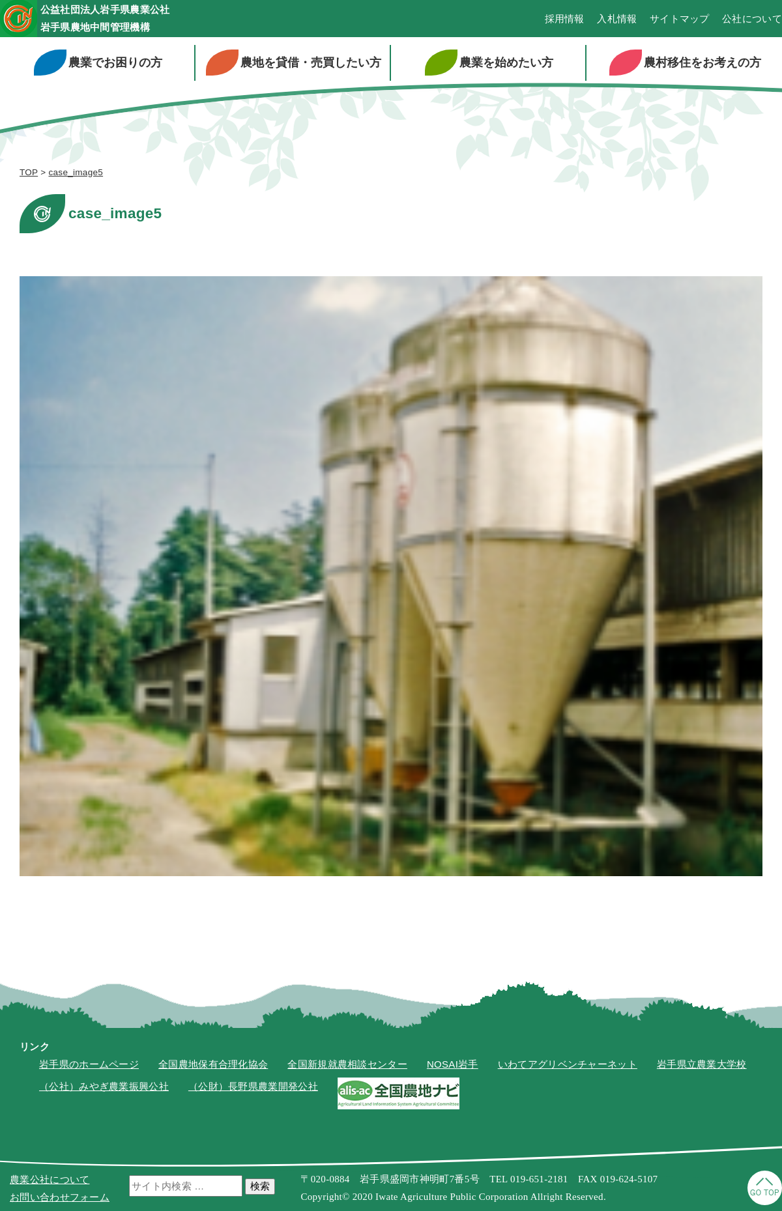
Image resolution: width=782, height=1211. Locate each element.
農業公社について (49, 1179)
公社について (752, 19)
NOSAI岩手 (452, 1066)
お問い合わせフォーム (59, 1197)
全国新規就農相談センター (347, 1066)
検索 (260, 1185)
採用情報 (565, 19)
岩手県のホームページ (89, 1066)
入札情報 (617, 19)
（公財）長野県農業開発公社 (253, 1088)
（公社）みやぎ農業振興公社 (104, 1088)
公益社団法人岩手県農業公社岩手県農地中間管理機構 (128, 19)
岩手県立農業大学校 (702, 1066)
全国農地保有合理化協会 (213, 1066)
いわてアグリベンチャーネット (567, 1066)
